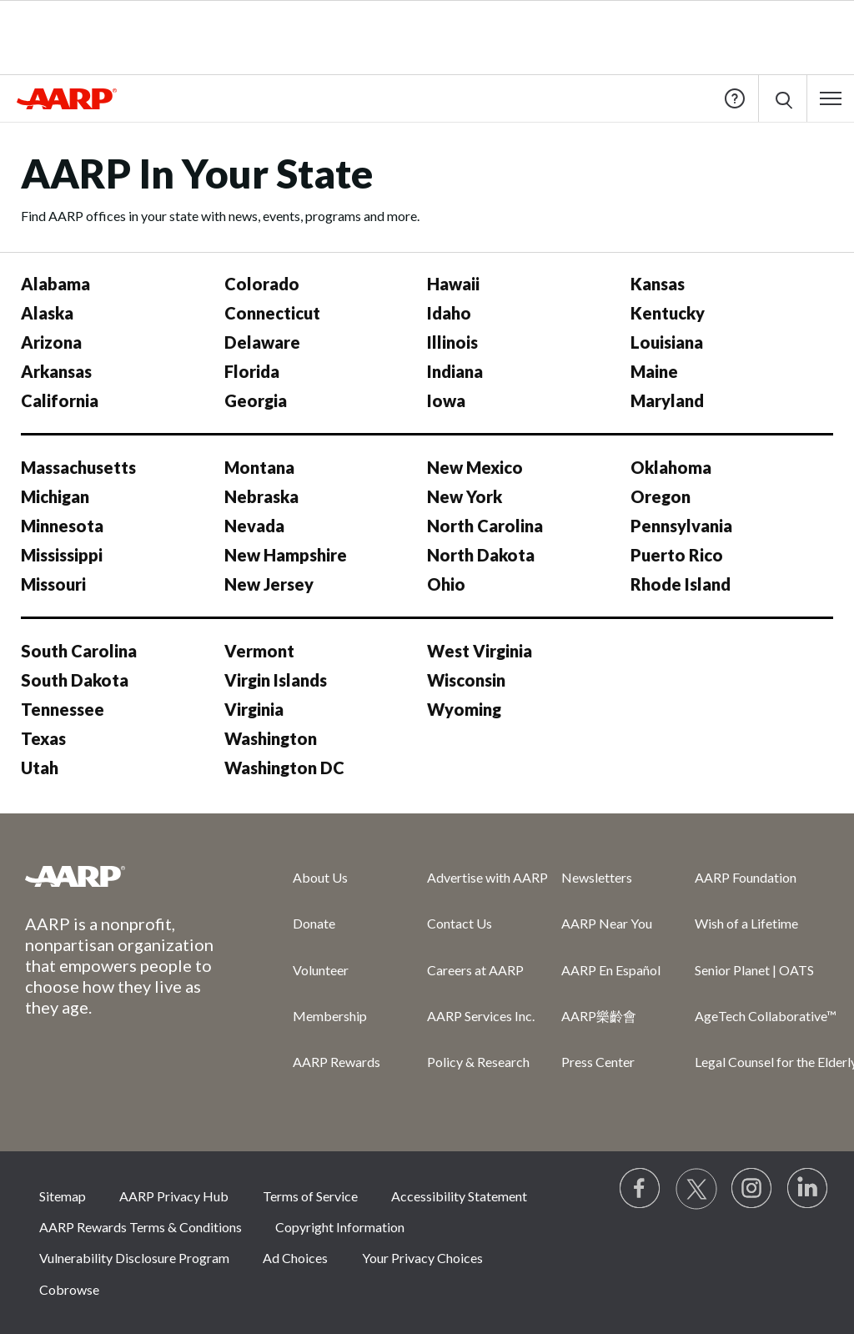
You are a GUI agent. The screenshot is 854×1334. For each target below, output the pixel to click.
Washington (270, 738)
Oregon (660, 496)
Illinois (452, 342)
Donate (314, 923)
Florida (251, 371)
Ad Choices (295, 1258)
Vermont (259, 651)
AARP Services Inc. (481, 1016)
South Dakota (74, 680)
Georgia (255, 400)
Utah (39, 768)
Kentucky (667, 313)
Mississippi (62, 555)
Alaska (47, 313)
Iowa (446, 400)
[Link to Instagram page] (752, 1189)
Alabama (55, 284)
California (59, 400)
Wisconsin (466, 680)
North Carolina (485, 526)
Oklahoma (670, 467)
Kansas (657, 284)
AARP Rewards (336, 1062)
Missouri (53, 584)
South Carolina (79, 651)
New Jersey (269, 584)
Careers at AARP (475, 970)
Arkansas (56, 371)
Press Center (598, 1062)
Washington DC (284, 768)
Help (734, 98)
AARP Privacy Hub (174, 1196)
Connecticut (272, 313)
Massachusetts (78, 467)
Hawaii (453, 284)
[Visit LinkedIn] (808, 1189)
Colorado (261, 284)
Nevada (254, 526)
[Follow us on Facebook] (640, 1189)
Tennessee (62, 709)
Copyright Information (339, 1227)
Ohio (446, 584)
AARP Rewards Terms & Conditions (140, 1227)
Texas (43, 738)
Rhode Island (680, 584)
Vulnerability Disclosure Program (134, 1258)
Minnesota (62, 526)
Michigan (55, 496)
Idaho (449, 313)
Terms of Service (310, 1196)
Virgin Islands (275, 680)
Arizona (51, 342)
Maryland (667, 400)
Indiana (455, 371)
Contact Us (459, 923)
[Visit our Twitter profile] (696, 1189)
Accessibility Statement (459, 1196)
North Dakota (481, 555)
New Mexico (475, 467)
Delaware (262, 342)
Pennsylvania (681, 526)
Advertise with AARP (487, 877)
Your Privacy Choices (422, 1258)
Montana (259, 467)
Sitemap (62, 1196)
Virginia (254, 709)
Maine (654, 371)
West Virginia (479, 651)
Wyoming (464, 709)
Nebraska (261, 496)
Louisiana (666, 342)
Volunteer (321, 970)
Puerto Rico (676, 555)
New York (464, 496)
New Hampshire (285, 555)
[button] (830, 98)
